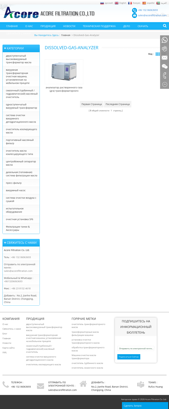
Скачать (143, 26)
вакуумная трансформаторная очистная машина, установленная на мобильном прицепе (18, 76)
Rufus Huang (155, 386)
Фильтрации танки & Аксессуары (18, 228)
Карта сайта (8, 347)
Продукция (48, 26)
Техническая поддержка (99, 26)
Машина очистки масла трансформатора (84, 357)
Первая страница (92, 100)
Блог (4, 333)
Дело (126, 26)
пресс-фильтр (14, 182)
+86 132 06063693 (21, 257)
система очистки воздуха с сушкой (21, 199)
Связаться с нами (18, 33)
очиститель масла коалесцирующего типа (19, 152)
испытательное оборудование (15, 210)
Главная (12, 26)
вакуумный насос (16, 190)
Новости (69, 26)
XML (4, 352)
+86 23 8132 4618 (21, 288)
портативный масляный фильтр (20, 141)
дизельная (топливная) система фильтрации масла (21, 174)
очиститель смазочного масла (87, 367)
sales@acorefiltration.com (18, 270)
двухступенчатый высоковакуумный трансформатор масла (18, 59)
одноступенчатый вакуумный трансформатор (21, 106)
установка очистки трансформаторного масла (86, 341)
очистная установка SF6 (19, 219)
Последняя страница (118, 100)
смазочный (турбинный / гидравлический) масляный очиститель (22, 94)
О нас (29, 26)
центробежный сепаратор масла (21, 163)
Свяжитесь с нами (11, 328)
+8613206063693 (13, 281)
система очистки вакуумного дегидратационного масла (21, 118)
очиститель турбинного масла (87, 363)
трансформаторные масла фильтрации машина (85, 333)
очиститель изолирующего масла (21, 131)
